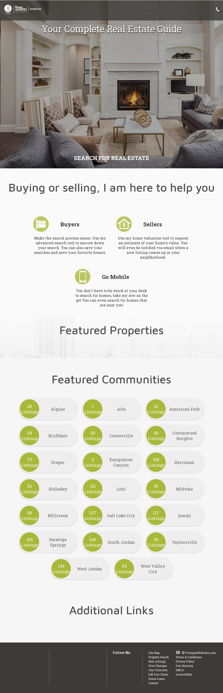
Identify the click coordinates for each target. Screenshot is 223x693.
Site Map (154, 653)
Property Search (158, 657)
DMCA (180, 670)
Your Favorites (158, 670)
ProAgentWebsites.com (200, 653)
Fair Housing (184, 666)
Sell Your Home (158, 674)
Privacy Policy (185, 661)
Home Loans (156, 678)
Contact (153, 683)
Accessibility (184, 674)
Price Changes (157, 666)
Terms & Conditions (189, 657)
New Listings (157, 661)
